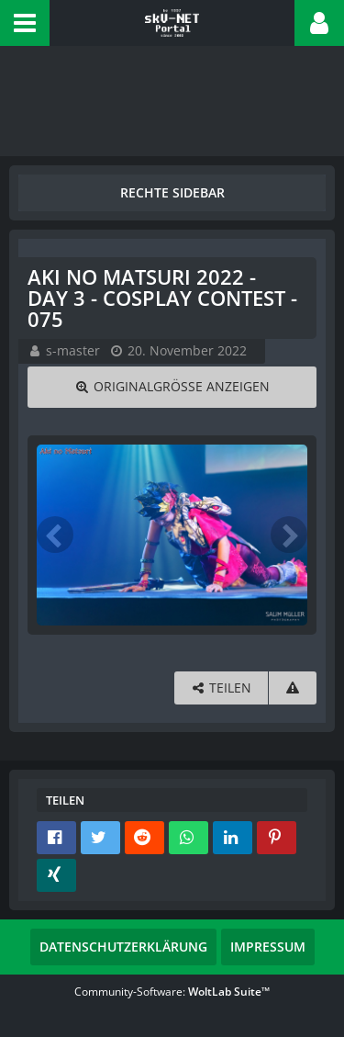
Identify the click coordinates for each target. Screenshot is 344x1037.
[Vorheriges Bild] (55, 534)
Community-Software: (172, 991)
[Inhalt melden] (292, 688)
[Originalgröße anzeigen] (172, 387)
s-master (73, 350)
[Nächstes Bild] (289, 534)
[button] (25, 23)
